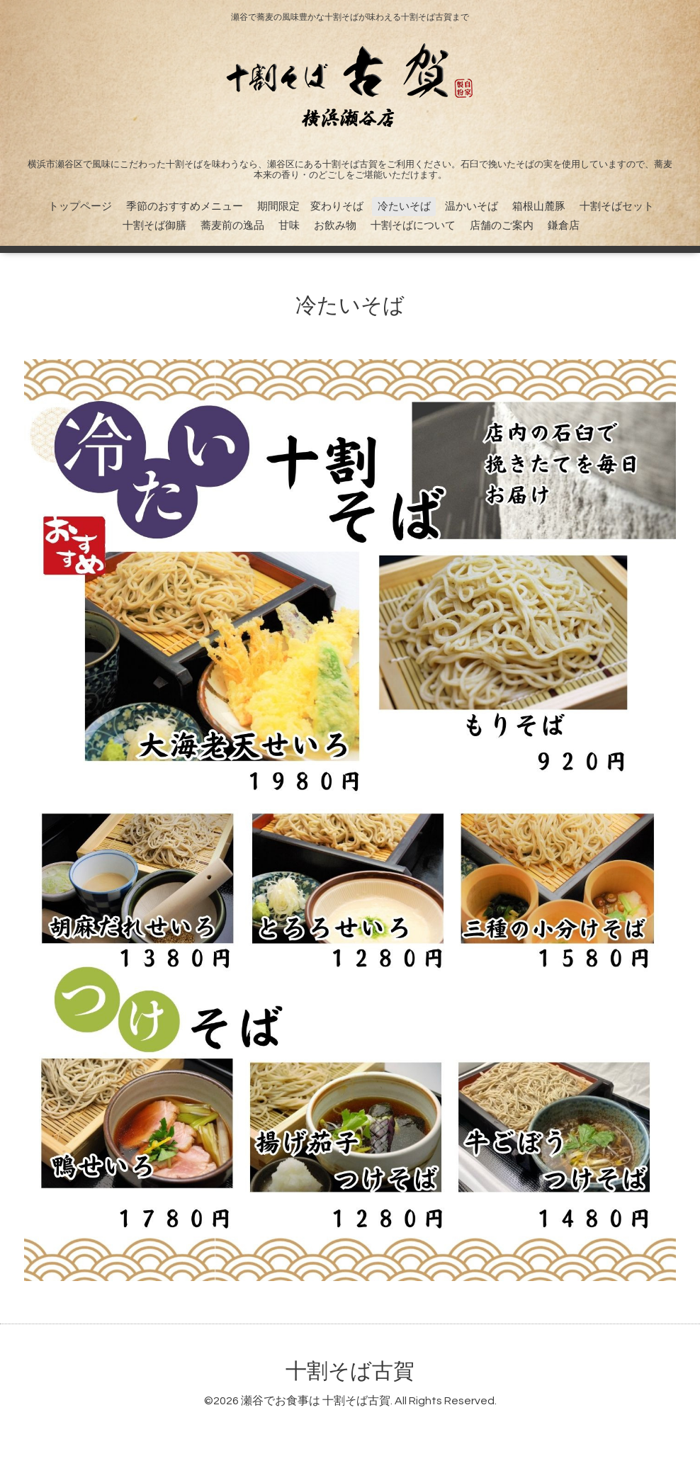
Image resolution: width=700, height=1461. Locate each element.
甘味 (289, 225)
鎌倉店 (564, 225)
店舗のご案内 (502, 225)
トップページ (80, 206)
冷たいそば (404, 206)
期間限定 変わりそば (310, 206)
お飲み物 (335, 225)
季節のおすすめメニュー (184, 206)
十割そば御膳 (154, 225)
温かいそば (471, 206)
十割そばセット (617, 206)
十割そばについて (413, 225)
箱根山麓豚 (538, 206)
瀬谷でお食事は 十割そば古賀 (315, 1400)
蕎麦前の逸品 (232, 225)
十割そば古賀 (350, 1371)
